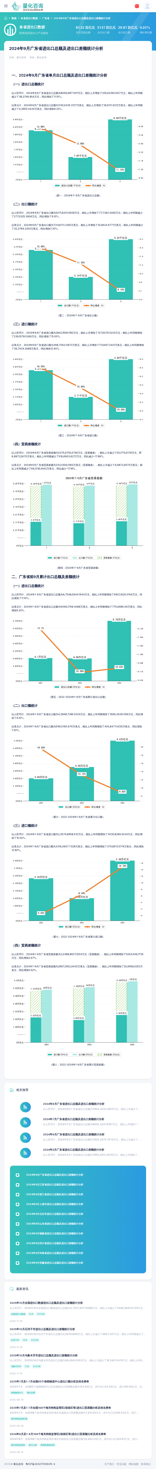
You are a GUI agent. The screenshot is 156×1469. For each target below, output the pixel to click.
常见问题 (121, 1464)
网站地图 (134, 1464)
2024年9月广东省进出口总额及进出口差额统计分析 (54, 1174)
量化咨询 (18, 1464)
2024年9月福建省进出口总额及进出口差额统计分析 (54, 1233)
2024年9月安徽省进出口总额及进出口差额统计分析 (54, 1262)
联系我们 (146, 1464)
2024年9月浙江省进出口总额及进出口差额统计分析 (54, 1194)
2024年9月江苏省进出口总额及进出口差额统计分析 (54, 1184)
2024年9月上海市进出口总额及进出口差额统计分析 (54, 1204)
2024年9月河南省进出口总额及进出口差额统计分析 (54, 1253)
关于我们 (109, 1464)
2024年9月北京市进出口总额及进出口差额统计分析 (54, 1213)
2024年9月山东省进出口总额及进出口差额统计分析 (54, 1223)
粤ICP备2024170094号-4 (40, 1464)
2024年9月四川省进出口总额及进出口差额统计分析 (54, 1243)
